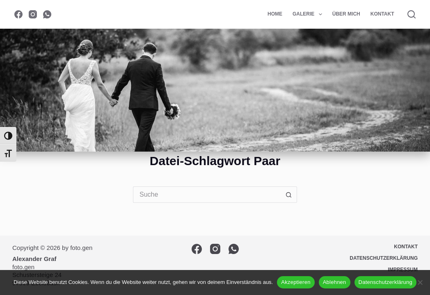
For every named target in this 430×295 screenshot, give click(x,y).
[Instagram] (33, 14)
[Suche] (411, 14)
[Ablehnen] (420, 282)
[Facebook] (18, 14)
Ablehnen (334, 282)
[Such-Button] (289, 194)
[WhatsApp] (47, 14)
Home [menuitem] (275, 14)
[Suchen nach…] (207, 194)
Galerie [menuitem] (309, 14)
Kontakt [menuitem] (382, 14)
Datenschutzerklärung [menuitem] (384, 258)
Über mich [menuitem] (346, 14)
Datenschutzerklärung (385, 282)
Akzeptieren (295, 282)
